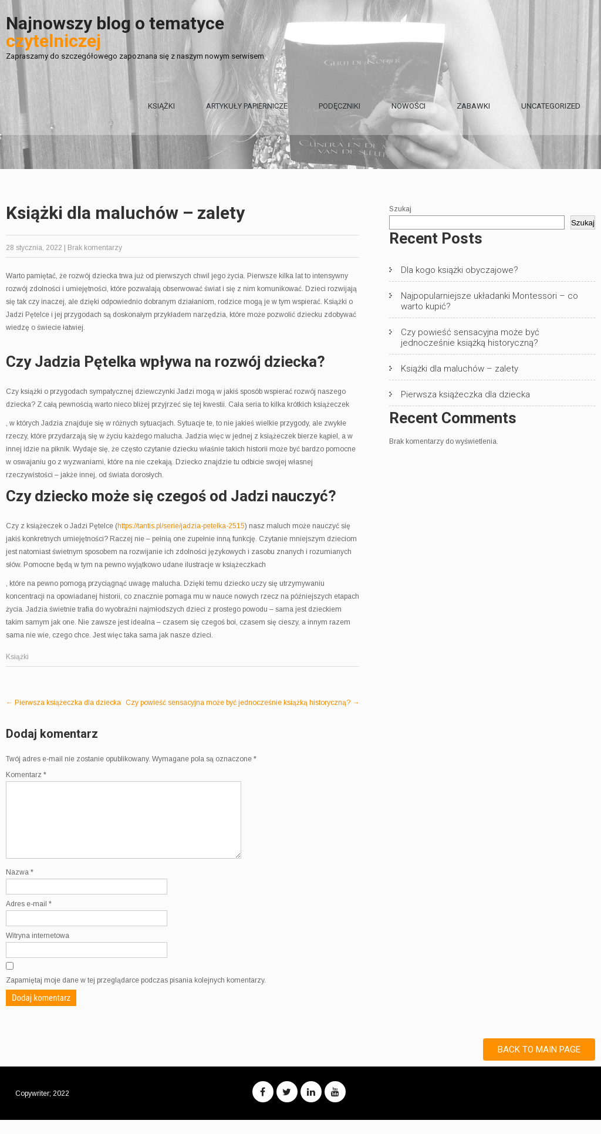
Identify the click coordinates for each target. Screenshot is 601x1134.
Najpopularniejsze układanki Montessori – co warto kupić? (489, 301)
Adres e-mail (29, 918)
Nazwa (19, 886)
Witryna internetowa (37, 950)
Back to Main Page (539, 1063)
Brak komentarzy (94, 248)
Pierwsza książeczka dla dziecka (63, 702)
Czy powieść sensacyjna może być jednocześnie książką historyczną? (242, 702)
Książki (161, 106)
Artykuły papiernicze (247, 106)
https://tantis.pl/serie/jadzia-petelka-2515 (181, 526)
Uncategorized (550, 106)
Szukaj (400, 209)
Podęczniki (339, 106)
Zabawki (473, 106)
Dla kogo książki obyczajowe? (459, 270)
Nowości (408, 106)
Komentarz (26, 775)
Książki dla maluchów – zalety (459, 368)
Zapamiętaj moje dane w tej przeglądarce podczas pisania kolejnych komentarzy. (136, 994)
